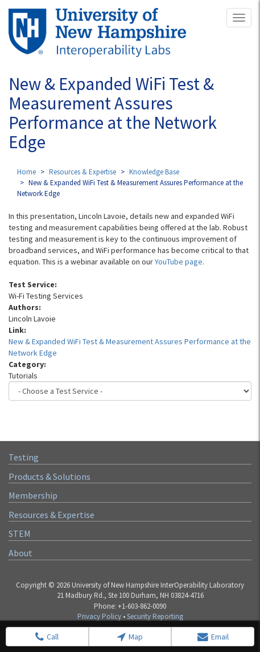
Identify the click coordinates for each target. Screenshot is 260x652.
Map (130, 636)
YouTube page (179, 261)
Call (47, 636)
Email (213, 636)
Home (26, 172)
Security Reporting (155, 616)
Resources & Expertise (82, 172)
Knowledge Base (154, 172)
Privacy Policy (99, 616)
